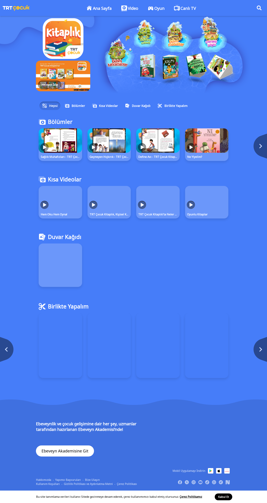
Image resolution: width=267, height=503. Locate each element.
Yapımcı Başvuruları (68, 480)
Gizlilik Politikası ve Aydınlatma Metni (88, 484)
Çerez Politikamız (191, 497)
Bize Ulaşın (92, 480)
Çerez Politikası (127, 484)
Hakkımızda (43, 480)
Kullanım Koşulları (48, 484)
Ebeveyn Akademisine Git (65, 451)
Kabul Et (223, 497)
